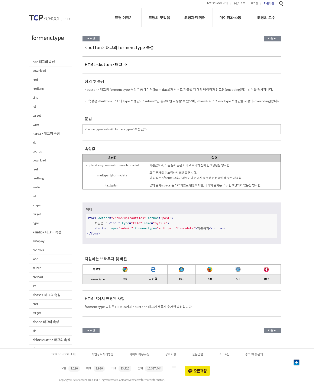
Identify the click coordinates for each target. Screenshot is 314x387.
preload (37, 277)
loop (35, 259)
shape (36, 205)
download (39, 71)
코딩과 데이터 (195, 18)
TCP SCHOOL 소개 (217, 4)
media (36, 187)
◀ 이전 (91, 38)
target (36, 115)
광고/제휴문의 (254, 354)
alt (34, 142)
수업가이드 (239, 4)
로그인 (254, 4)
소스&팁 (224, 354)
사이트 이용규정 (139, 354)
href (35, 80)
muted (36, 268)
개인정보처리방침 (102, 354)
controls (38, 250)
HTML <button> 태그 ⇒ (106, 65)
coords (37, 151)
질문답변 (197, 354)
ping (35, 98)
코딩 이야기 (123, 18)
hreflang (38, 89)
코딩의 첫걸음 (159, 18)
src (34, 286)
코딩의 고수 (266, 18)
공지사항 (170, 354)
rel (34, 106)
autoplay (38, 241)
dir (34, 331)
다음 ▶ (272, 38)
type (35, 124)
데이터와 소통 (230, 18)
